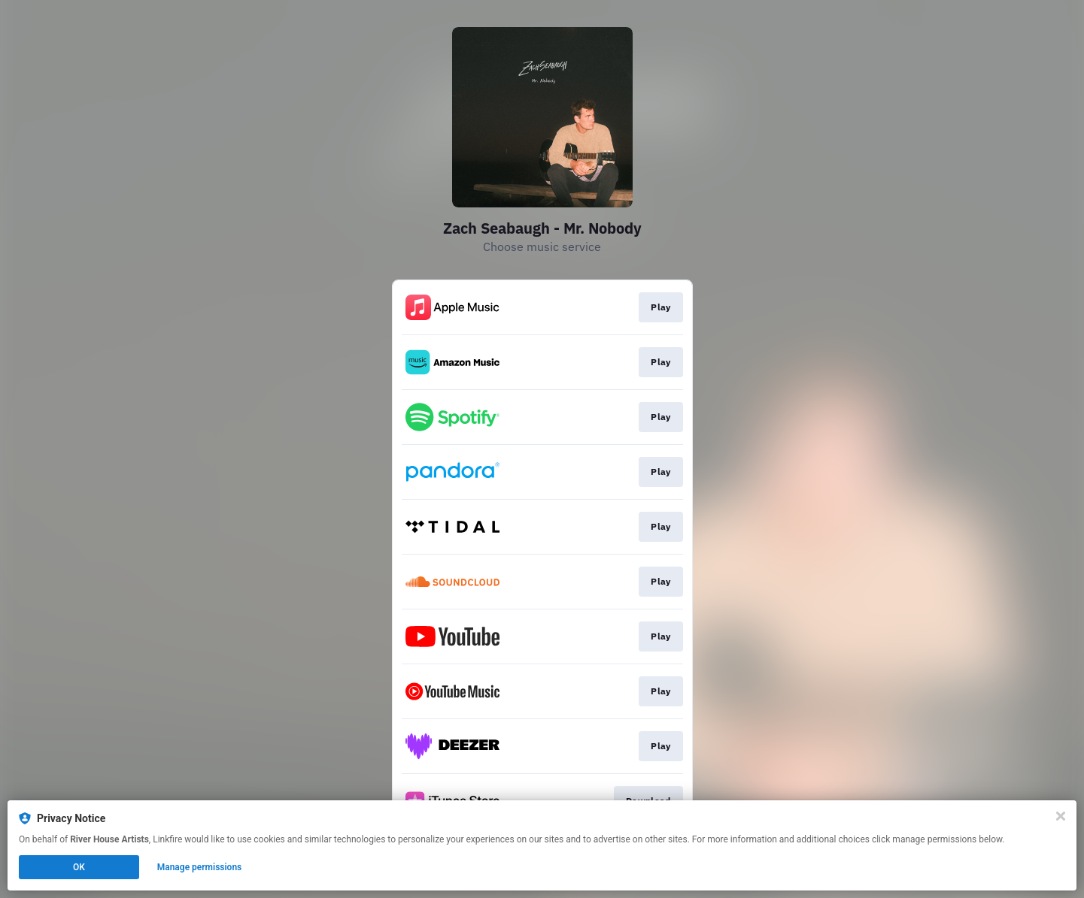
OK (79, 867)
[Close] (1061, 816)
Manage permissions (199, 867)
